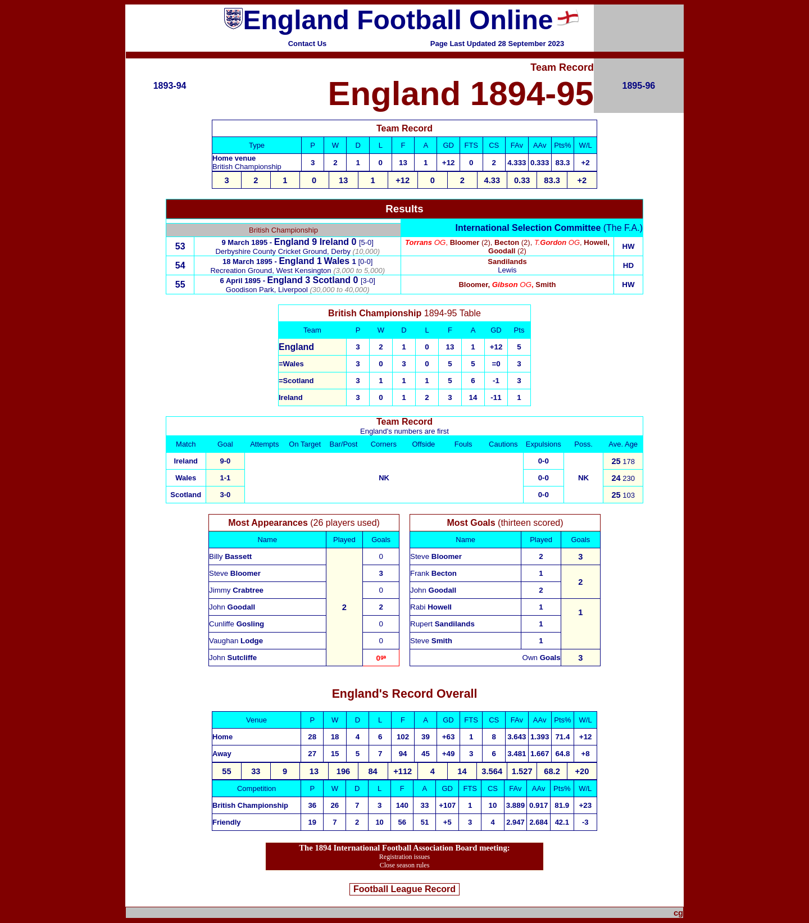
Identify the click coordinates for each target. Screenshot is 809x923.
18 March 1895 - (250, 261)
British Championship (246, 166)
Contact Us (307, 43)
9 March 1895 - (248, 242)
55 (180, 284)
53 (180, 246)
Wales (293, 364)
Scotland (332, 280)
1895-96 (639, 85)
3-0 (225, 494)
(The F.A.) (549, 228)
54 (180, 265)
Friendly (226, 822)
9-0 (225, 461)
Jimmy (236, 590)
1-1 (225, 478)
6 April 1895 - (243, 280)
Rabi (431, 607)
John (232, 607)
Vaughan (236, 640)
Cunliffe (236, 624)
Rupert (442, 624)
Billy (230, 556)
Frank (433, 573)
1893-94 (170, 85)
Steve (235, 573)
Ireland (334, 242)
